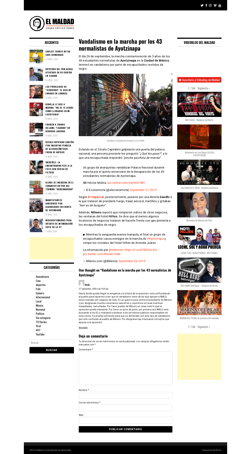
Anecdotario (42, 276)
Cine (38, 281)
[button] (204, 88)
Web (81, 414)
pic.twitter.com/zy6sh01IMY (127, 182)
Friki (38, 289)
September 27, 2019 (143, 189)
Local (39, 301)
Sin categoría (43, 318)
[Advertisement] (51, 248)
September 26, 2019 (131, 260)
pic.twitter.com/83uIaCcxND (102, 253)
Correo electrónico (90, 402)
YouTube (40, 334)
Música (39, 305)
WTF (38, 330)
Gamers (40, 293)
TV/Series (41, 322)
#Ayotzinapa (155, 238)
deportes (40, 285)
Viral (38, 326)
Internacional (43, 297)
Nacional (40, 309)
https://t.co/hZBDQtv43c (141, 249)
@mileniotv (116, 249)
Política (40, 313)
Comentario (86, 349)
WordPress (217, 449)
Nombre (84, 389)
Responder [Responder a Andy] (83, 327)
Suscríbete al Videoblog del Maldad (199, 80)
